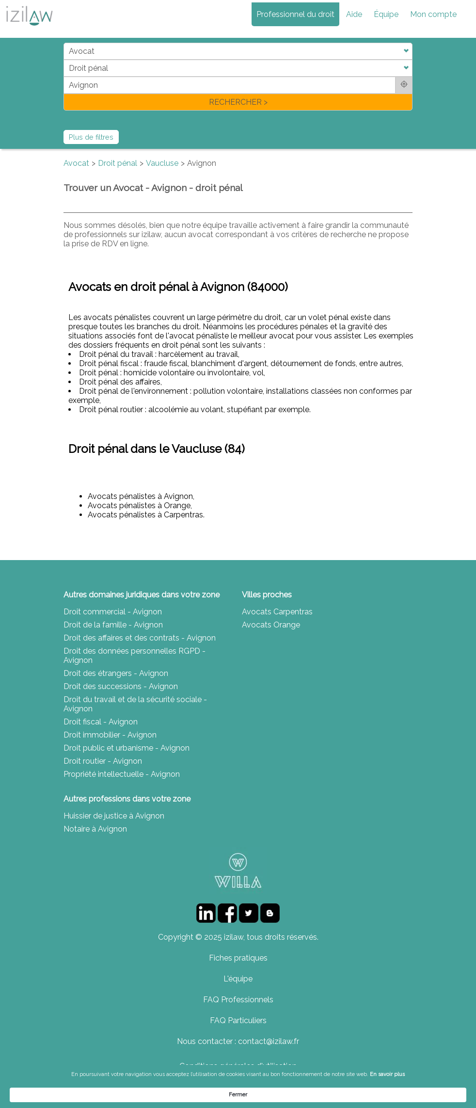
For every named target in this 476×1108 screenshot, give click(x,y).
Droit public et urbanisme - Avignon (126, 748)
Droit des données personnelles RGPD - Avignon (134, 655)
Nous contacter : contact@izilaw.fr (238, 1041)
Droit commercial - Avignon (112, 611)
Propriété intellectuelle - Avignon (121, 774)
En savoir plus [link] (345, 1094)
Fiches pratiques (238, 958)
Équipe (386, 14)
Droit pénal (117, 163)
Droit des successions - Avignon (120, 686)
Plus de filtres (91, 137)
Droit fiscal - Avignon (100, 721)
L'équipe (238, 978)
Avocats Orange (271, 624)
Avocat (76, 163)
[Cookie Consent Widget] (238, 1094)
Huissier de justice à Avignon (113, 815)
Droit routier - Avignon (102, 761)
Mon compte (433, 14)
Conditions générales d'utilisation (238, 1066)
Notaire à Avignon (95, 829)
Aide (354, 14)
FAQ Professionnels (238, 999)
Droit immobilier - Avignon (110, 734)
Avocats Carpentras (277, 611)
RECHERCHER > (238, 102)
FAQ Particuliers (238, 1020)
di (66, 76)
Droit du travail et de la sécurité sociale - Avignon (135, 704)
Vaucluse (162, 163)
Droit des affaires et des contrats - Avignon (139, 637)
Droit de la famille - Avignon (113, 624)
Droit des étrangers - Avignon (115, 673)
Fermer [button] (428, 1094)
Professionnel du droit (295, 14)
